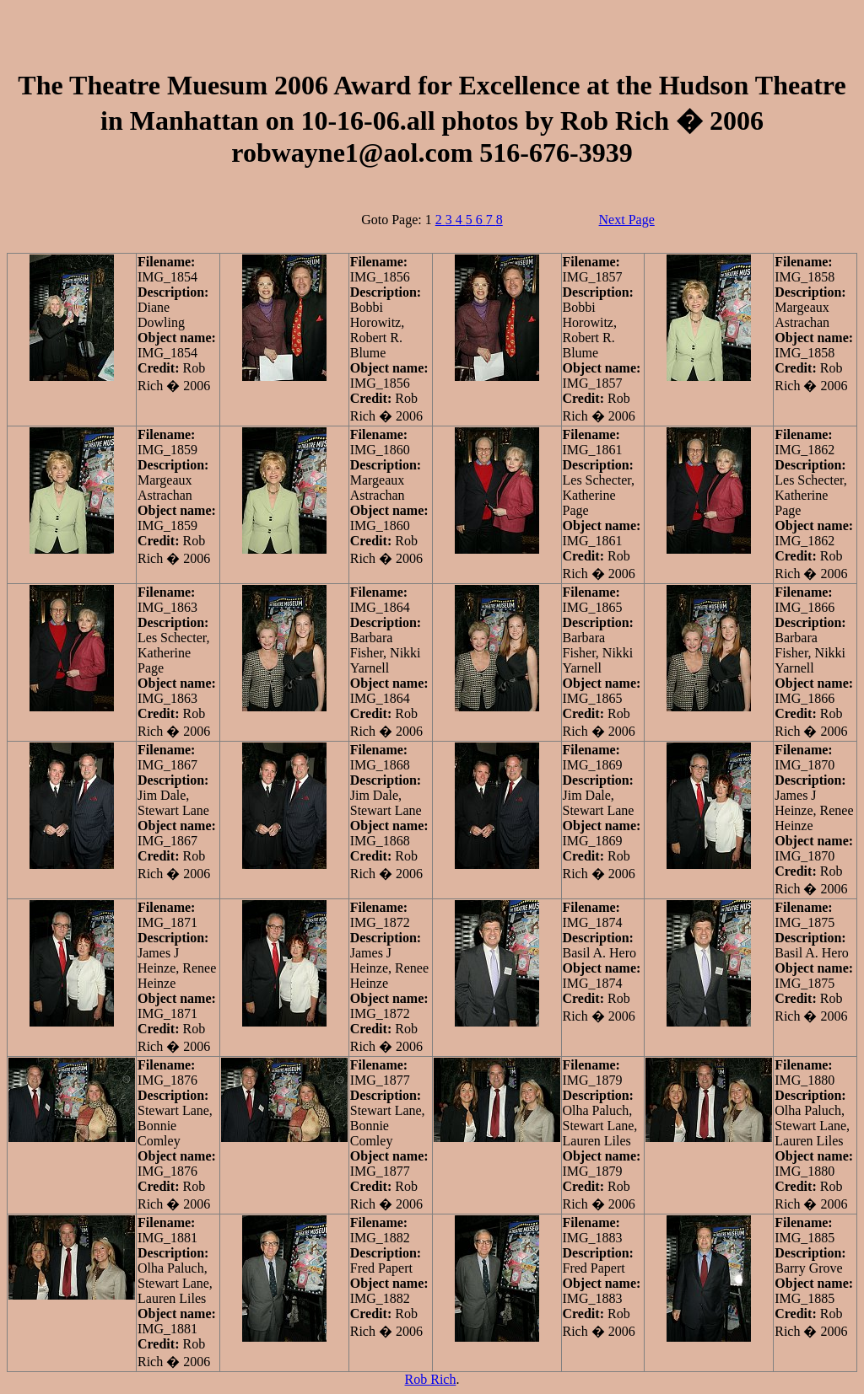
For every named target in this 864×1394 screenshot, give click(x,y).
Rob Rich (430, 1379)
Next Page (627, 219)
